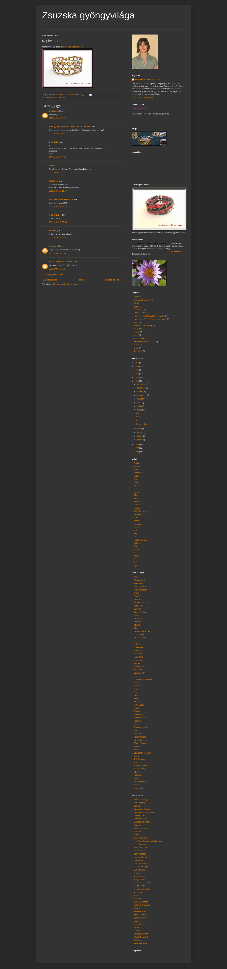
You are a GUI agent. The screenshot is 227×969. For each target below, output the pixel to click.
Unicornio (138, 775)
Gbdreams (138, 654)
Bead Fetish (139, 596)
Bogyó (136, 297)
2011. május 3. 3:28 (57, 238)
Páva (138, 417)
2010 (136, 444)
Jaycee (137, 663)
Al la (136, 577)
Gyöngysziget (176, 251)
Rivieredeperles (140, 740)
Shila (136, 546)
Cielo (136, 628)
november (141, 388)
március (140, 432)
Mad (136, 682)
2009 (136, 448)
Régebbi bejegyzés (113, 280)
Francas (137, 650)
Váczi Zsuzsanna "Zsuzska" (61, 262)
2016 (136, 363)
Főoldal (81, 280)
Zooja (136, 556)
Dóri (135, 498)
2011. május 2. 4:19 (57, 118)
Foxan (136, 505)
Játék (136, 322)
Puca (136, 730)
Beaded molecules (142, 602)
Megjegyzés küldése (54, 274)
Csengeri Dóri (139, 815)
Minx (136, 895)
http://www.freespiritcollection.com (148, 841)
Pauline (137, 708)
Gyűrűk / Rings (140, 313)
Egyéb (136, 306)
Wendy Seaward (141, 937)
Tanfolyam (138, 351)
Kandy (136, 521)
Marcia (137, 873)
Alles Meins (139, 583)
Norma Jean (139, 705)
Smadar (137, 746)
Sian (136, 921)
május (139, 410)
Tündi (136, 549)
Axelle (136, 593)
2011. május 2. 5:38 (57, 157)
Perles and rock (140, 718)
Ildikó (136, 517)
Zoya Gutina (139, 788)
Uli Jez (137, 772)
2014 (136, 370)
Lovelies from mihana (143, 679)
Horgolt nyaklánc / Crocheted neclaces (150, 319)
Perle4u (137, 711)
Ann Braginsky (140, 803)
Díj (135, 303)
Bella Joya (138, 606)
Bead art (137, 599)
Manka (137, 527)
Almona (137, 466)
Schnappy (53, 231)
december (141, 384)
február (140, 436)
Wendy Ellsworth (141, 934)
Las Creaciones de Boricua (61, 199)
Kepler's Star (141, 424)
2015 (136, 366)
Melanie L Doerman (142, 883)
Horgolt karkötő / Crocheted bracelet (149, 316)
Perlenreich (139, 714)
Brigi (136, 482)
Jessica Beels (139, 851)
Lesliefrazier (139, 860)
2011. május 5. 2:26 (57, 269)
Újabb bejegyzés (50, 280)
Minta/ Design (139, 338)
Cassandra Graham (142, 809)
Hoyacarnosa (139, 514)
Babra (136, 476)
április (139, 429)
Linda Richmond (141, 863)
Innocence (138, 660)
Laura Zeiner (139, 673)
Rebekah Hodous (141, 914)
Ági (135, 565)
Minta (136, 335)
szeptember (142, 395)
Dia (135, 495)
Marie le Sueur (140, 876)
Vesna (136, 778)
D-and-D (137, 489)
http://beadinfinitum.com (72, 47)
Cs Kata (137, 485)
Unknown (53, 111)
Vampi (136, 927)
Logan (136, 676)
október (140, 391)
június (139, 406)
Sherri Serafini (140, 918)
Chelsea (137, 622)
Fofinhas (137, 644)
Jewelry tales (139, 666)
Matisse (137, 689)
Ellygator (137, 825)
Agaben (137, 463)
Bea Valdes (139, 806)
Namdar (137, 695)
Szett (136, 348)
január (139, 440)
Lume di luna (139, 870)
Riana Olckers (140, 737)
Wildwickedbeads (141, 782)
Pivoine (137, 724)
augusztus (141, 399)
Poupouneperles (141, 727)
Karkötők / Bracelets (57, 97)
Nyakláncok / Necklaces (144, 342)
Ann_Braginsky (140, 590)
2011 (136, 381)
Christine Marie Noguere (144, 812)
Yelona (137, 785)
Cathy (136, 615)
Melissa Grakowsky (142, 889)
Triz (135, 762)
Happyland (138, 657)
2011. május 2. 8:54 (57, 173)
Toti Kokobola (139, 759)
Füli (137, 420)
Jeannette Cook (140, 847)
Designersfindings (141, 822)
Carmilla (137, 609)
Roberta (137, 543)
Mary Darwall (139, 879)
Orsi (51, 165)
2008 (136, 452)
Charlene (138, 618)
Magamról (138, 329)
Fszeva (137, 508)
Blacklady (53, 142)
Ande (136, 470)
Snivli (136, 750)
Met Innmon (139, 892)
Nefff (136, 698)
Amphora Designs (141, 799)
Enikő (136, 501)
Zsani (136, 559)
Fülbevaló (138, 310)
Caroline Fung (140, 612)
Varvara (137, 930)
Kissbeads (138, 670)
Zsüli (136, 562)
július (139, 403)
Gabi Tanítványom (141, 511)
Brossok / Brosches (142, 300)
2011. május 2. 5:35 (57, 134)
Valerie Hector (140, 924)
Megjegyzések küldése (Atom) (66, 284)
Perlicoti (137, 721)
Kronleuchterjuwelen (142, 857)
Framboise (138, 647)
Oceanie (137, 908)
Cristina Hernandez (142, 631)
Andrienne (138, 473)
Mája (136, 692)
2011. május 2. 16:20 (58, 206)
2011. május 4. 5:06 (57, 253)
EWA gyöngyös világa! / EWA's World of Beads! (70, 126)
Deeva (136, 492)
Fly (135, 641)
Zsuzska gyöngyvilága (88, 15)
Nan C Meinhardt (141, 902)
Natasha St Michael (142, 905)
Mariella (137, 686)
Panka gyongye (140, 540)
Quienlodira (139, 734)
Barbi (136, 479)
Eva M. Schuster (141, 828)
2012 (136, 377)
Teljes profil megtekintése (142, 98)
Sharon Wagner (140, 743)
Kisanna (137, 524)
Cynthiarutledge (140, 819)
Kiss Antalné (54, 215)
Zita (135, 553)
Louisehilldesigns (141, 867)
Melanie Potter (140, 886)
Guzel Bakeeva (140, 838)
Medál (136, 332)
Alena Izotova (139, 580)
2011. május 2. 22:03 (58, 222)
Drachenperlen (140, 638)
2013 (136, 374)
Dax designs (139, 634)
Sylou (136, 756)
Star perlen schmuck (142, 753)
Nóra (136, 533)
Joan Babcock (140, 854)
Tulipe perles (139, 769)
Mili (135, 530)
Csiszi (138, 413)
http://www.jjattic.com (143, 844)
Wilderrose (138, 940)
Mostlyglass (139, 899)
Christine (137, 625)
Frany (136, 835)
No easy (137, 702)
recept (136, 345)
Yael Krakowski (140, 943)
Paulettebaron (140, 911)
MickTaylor (54, 181)
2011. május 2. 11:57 (58, 191)
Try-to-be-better (140, 766)
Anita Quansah (140, 586)
